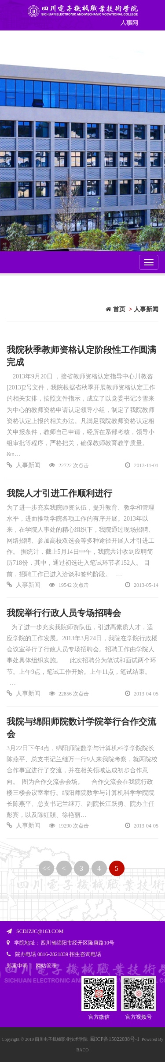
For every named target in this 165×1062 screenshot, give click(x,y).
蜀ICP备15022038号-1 (114, 1039)
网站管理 (46, 966)
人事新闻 (146, 309)
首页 (115, 309)
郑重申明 (17, 966)
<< (46, 868)
